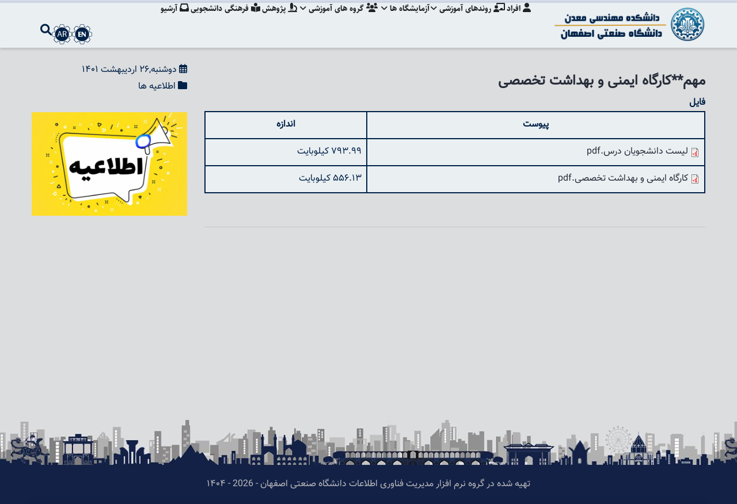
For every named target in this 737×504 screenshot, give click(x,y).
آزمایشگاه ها (402, 20)
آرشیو (165, 20)
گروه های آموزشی (334, 20)
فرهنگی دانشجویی (217, 20)
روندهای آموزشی (466, 20)
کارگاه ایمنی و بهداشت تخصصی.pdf (623, 178)
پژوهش (273, 20)
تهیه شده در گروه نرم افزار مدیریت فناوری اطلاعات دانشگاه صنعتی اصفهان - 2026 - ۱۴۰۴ (368, 484)
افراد (519, 20)
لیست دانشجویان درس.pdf (637, 151)
